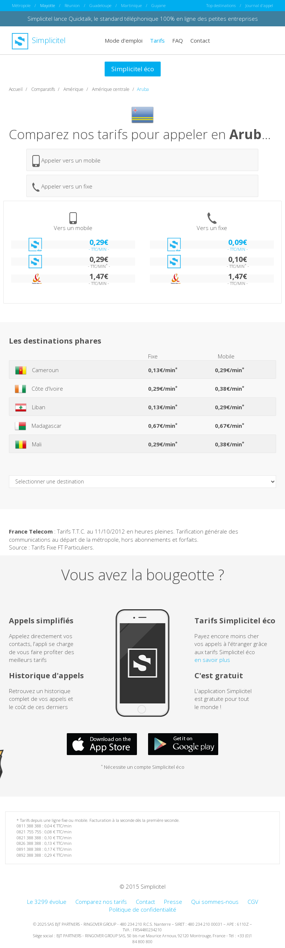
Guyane (158, 5)
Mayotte (47, 5)
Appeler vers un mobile (66, 161)
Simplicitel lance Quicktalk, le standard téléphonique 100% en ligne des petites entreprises (142, 18)
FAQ (177, 40)
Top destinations (221, 5)
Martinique (131, 5)
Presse (173, 901)
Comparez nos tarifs (101, 901)
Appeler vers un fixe (62, 187)
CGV (253, 901)
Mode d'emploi (123, 40)
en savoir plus (212, 659)
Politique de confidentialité (142, 909)
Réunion (72, 5)
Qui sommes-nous (215, 901)
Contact (200, 40)
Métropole (21, 5)
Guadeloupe (100, 5)
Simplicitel (39, 40)
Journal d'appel (259, 5)
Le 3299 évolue (46, 901)
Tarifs (157, 40)
